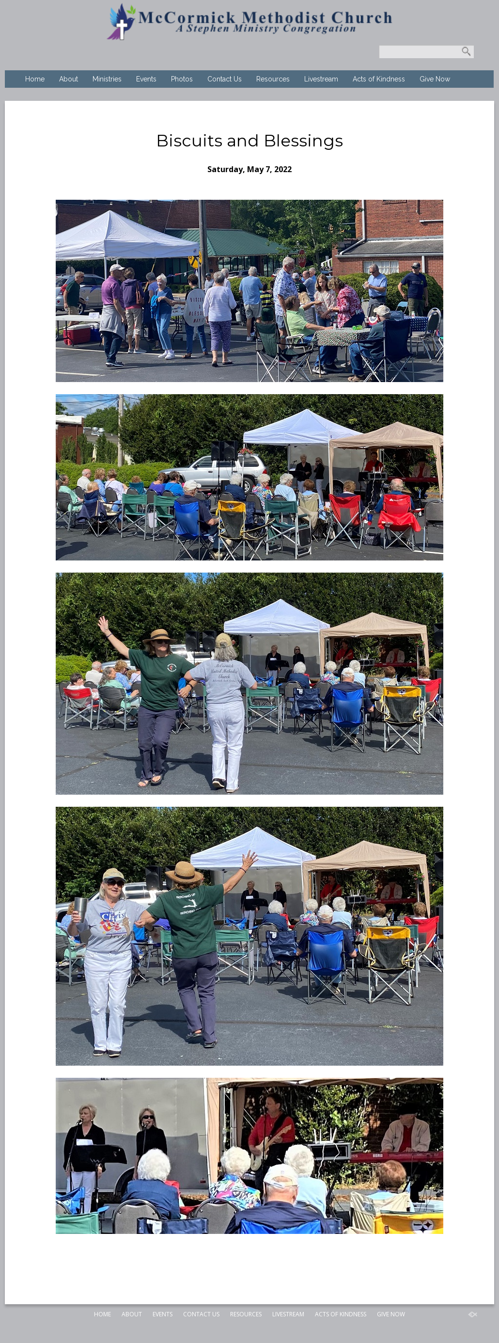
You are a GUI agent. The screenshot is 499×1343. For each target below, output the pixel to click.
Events (146, 79)
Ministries (107, 79)
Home (35, 79)
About (68, 79)
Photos (182, 79)
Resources (273, 79)
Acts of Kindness (379, 79)
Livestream (321, 79)
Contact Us (224, 79)
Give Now (435, 79)
